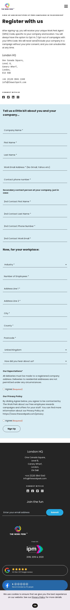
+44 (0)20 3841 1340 (35, 475)
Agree (8, 389)
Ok (35, 605)
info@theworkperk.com (35, 478)
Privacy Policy (38, 597)
